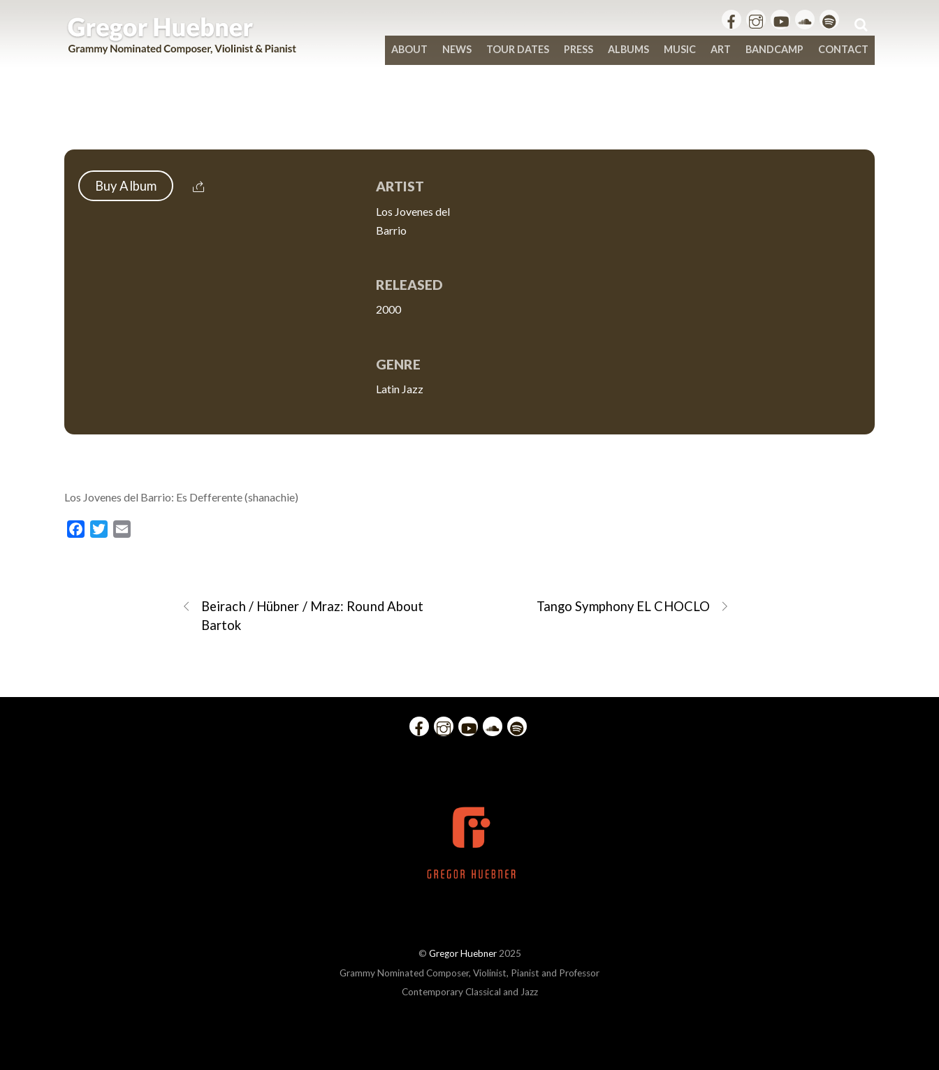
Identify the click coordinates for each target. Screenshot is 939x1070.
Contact (843, 49)
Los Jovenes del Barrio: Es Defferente (469, 120)
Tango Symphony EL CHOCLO (633, 606)
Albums (628, 49)
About (409, 49)
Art (721, 49)
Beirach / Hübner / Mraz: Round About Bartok (302, 615)
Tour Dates (517, 49)
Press (578, 49)
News (457, 49)
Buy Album (125, 185)
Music (680, 49)
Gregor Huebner (463, 953)
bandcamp (774, 49)
